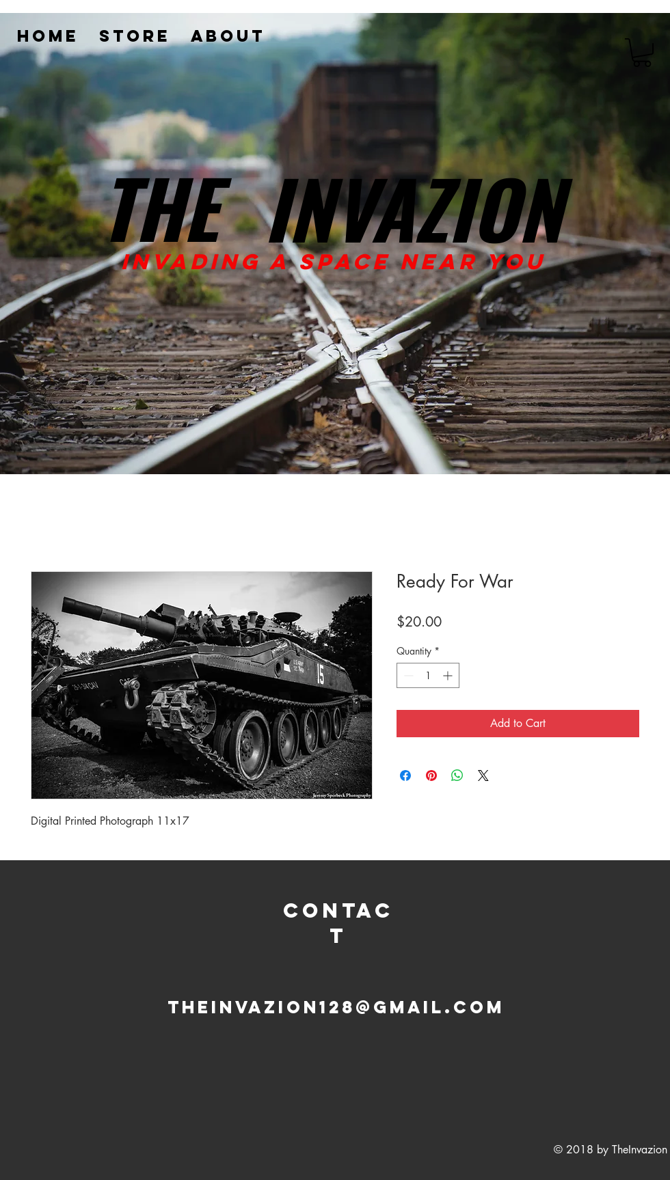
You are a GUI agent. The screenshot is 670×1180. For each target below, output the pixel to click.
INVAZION (413, 207)
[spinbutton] (428, 675)
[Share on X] (483, 775)
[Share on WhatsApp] (457, 775)
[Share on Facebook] (405, 775)
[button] (642, 52)
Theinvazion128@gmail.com (336, 1007)
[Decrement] (407, 675)
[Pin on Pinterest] (431, 775)
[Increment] (448, 675)
